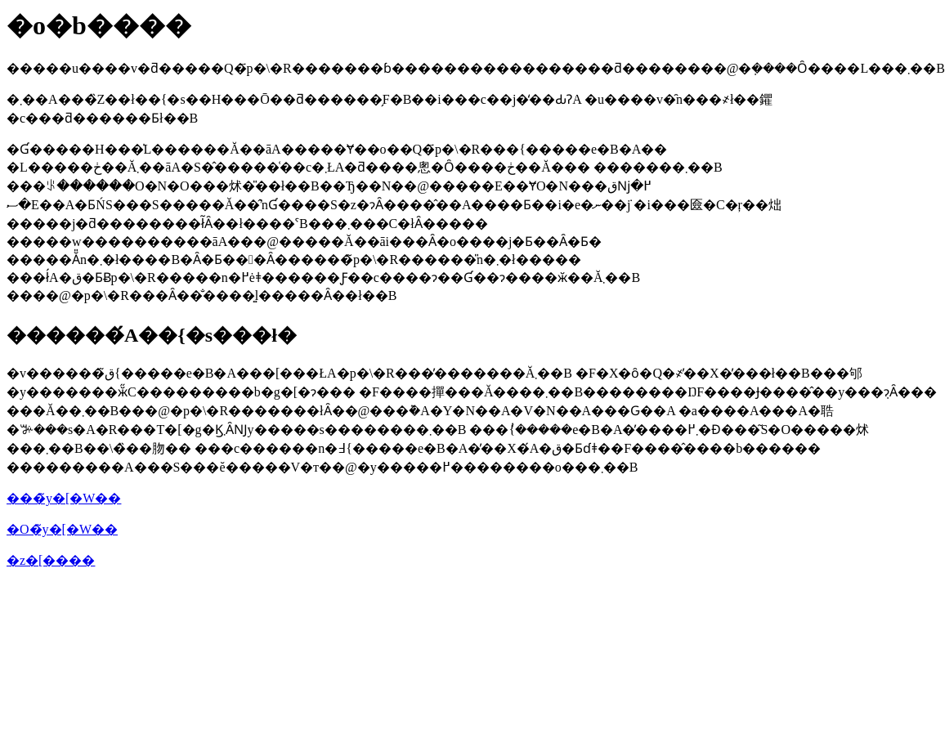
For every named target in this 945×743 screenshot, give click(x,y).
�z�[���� (51, 560)
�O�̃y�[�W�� (62, 529)
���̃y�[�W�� (64, 498)
